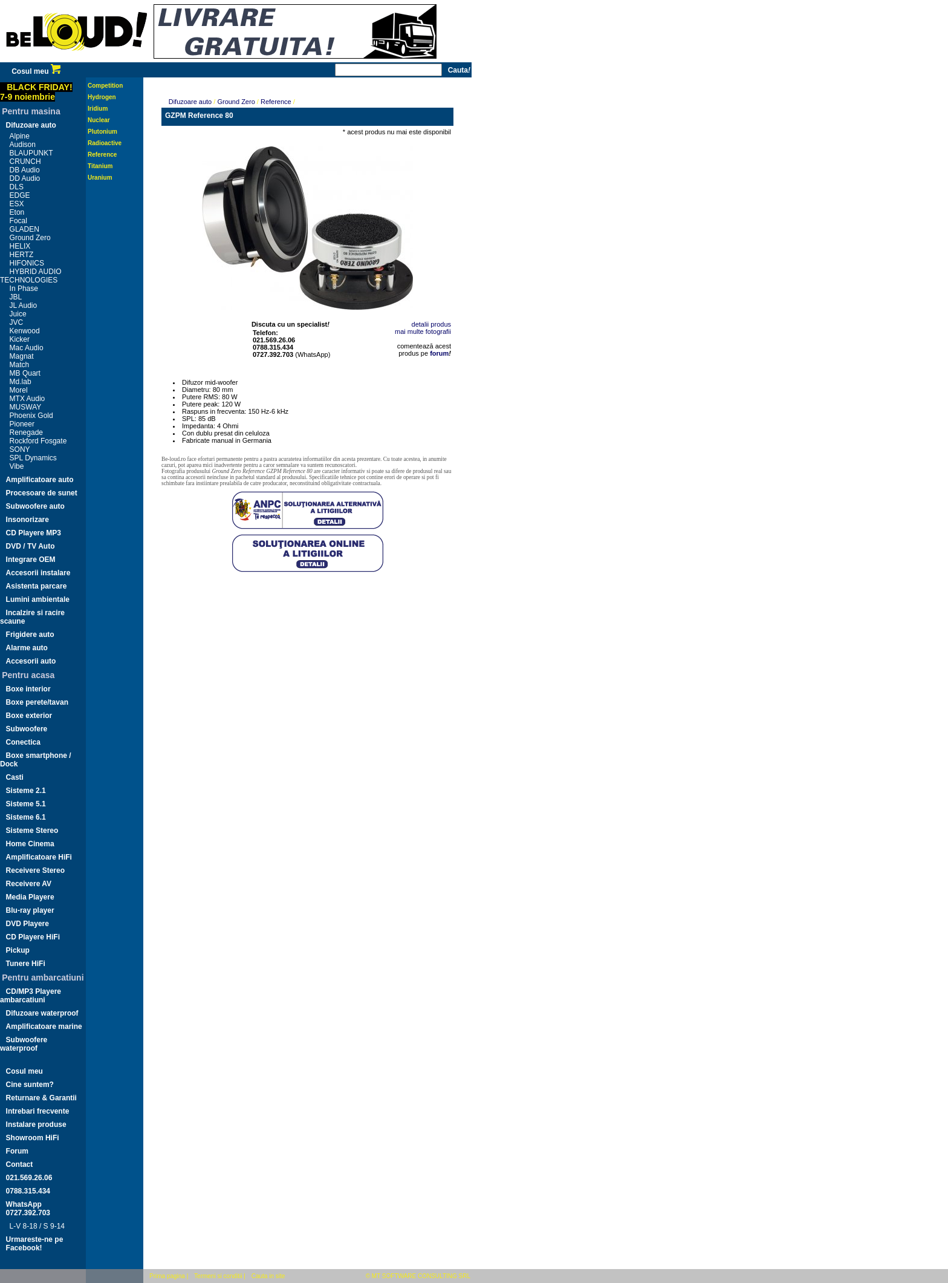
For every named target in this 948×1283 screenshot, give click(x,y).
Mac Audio (27, 348)
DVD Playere (27, 923)
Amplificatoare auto (40, 479)
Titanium (100, 166)
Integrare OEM (31, 559)
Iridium (98, 108)
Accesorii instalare (38, 573)
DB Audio (25, 170)
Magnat (22, 356)
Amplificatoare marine (44, 1026)
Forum (17, 1151)
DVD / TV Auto (30, 546)
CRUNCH (25, 161)
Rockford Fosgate (38, 441)
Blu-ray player (30, 910)
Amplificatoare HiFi (39, 857)
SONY (20, 449)
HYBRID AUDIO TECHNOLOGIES (31, 275)
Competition (105, 85)
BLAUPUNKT (31, 153)
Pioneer (22, 424)
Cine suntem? (30, 1084)
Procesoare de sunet (41, 493)
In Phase (24, 288)
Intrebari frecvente (38, 1111)
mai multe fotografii (423, 331)
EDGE (20, 195)
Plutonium (102, 131)
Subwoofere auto (35, 506)
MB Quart (25, 373)
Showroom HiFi (32, 1138)
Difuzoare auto (31, 125)
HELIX (20, 246)
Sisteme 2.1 (26, 790)
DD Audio (25, 178)
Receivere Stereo (35, 870)
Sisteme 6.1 (26, 817)
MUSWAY (26, 407)
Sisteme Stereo (32, 830)
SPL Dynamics (33, 458)
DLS (17, 187)
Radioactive (105, 143)
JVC (17, 322)
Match (20, 365)
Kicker (20, 339)
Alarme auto (27, 648)
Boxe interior (28, 689)
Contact (19, 1164)
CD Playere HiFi (33, 937)
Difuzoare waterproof (42, 1013)
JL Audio (23, 305)
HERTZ (22, 254)
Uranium (100, 177)
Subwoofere (27, 729)
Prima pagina (167, 1276)
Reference (102, 154)
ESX (17, 204)
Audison (23, 144)
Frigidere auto (30, 634)
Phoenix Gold (31, 415)
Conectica (23, 742)
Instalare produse (36, 1124)
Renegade (26, 432)
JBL (16, 297)
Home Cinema (30, 844)
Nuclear (99, 120)
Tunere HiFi (25, 963)
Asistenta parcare (36, 586)
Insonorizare (27, 519)
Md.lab (20, 381)
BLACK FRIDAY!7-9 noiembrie (36, 92)
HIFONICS (27, 263)
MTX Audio (27, 398)
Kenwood (25, 331)
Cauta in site (268, 1276)
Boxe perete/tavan (37, 702)
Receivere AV (28, 884)
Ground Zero (30, 237)
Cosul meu (35, 71)
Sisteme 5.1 (26, 804)
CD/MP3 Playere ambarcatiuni (30, 995)
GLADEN (24, 229)
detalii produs (431, 324)
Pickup (18, 950)
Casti (15, 777)
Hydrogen (102, 97)
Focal (18, 221)
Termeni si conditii (218, 1276)
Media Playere (30, 897)
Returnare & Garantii (41, 1098)
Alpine (20, 136)
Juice (18, 314)
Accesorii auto (31, 661)
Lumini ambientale (38, 599)
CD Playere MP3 (33, 533)
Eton (17, 212)
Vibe (17, 466)
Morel (19, 390)
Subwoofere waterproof (23, 1044)
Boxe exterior (29, 715)
